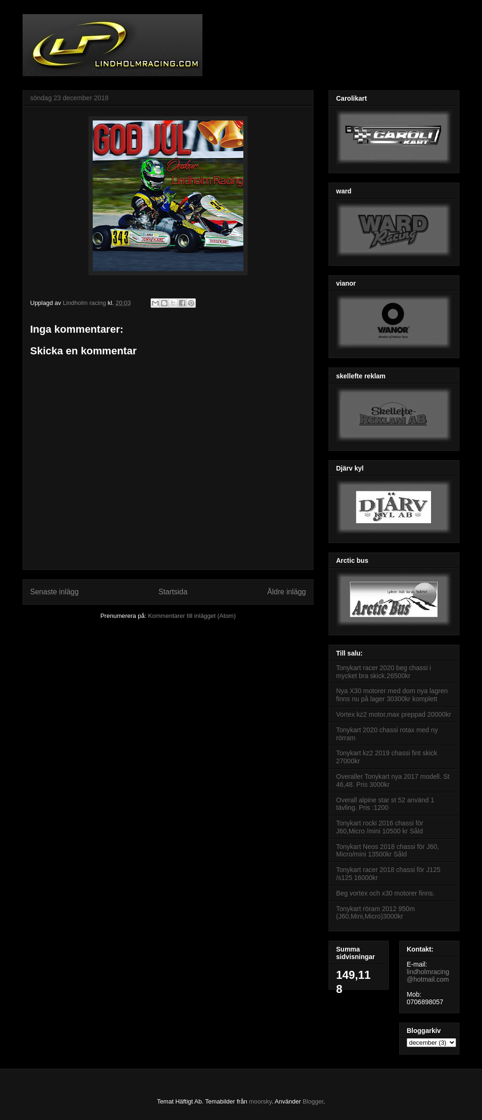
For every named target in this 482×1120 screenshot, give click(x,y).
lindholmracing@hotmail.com (428, 975)
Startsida (173, 592)
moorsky (260, 1101)
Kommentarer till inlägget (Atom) (191, 615)
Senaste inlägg (54, 592)
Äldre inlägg (286, 592)
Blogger (313, 1101)
